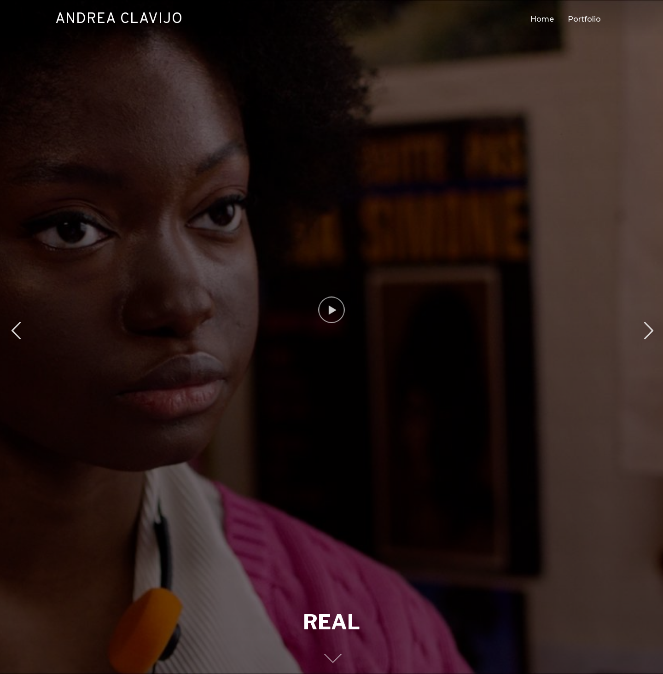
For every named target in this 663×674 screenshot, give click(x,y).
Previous (15, 331)
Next (647, 331)
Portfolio (584, 19)
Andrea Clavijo (119, 19)
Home (542, 19)
